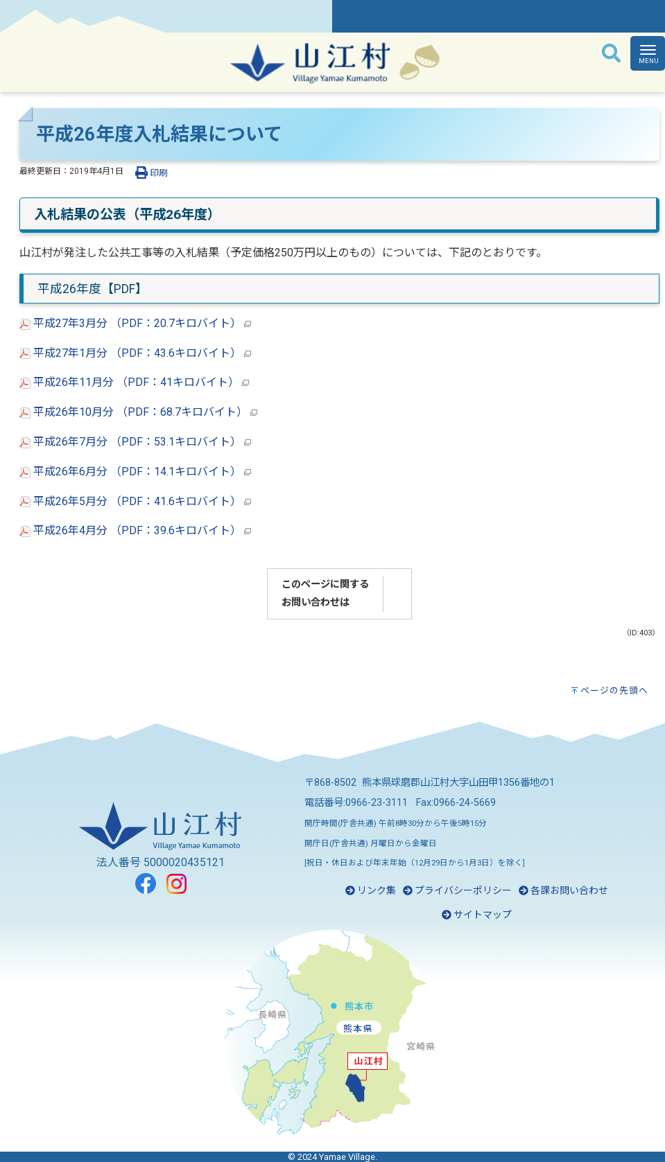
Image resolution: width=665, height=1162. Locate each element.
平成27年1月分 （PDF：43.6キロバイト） (135, 353)
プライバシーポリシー (457, 890)
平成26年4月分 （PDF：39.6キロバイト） (135, 530)
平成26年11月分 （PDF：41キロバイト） (134, 382)
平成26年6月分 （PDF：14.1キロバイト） (135, 471)
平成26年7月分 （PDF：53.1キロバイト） (135, 441)
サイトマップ (477, 914)
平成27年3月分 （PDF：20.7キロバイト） (135, 323)
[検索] (611, 54)
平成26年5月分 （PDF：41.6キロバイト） (135, 501)
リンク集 (370, 890)
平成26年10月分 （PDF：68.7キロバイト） (138, 412)
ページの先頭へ (614, 690)
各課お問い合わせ (563, 890)
